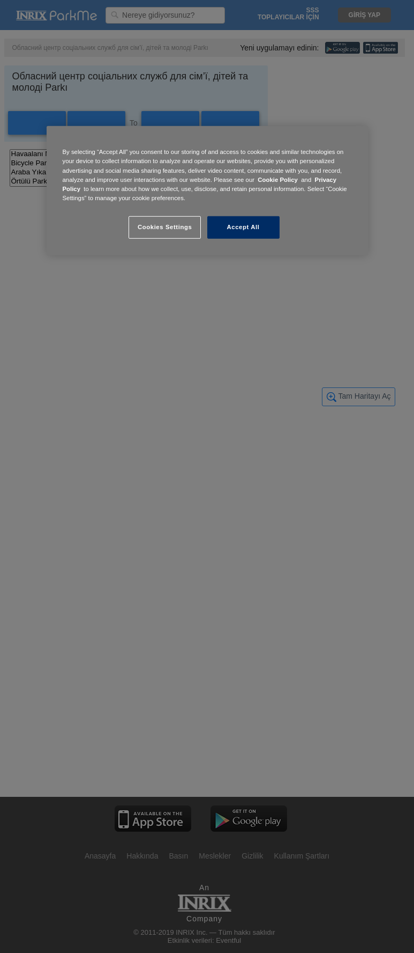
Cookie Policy (278, 179)
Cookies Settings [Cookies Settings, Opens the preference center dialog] (165, 227)
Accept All (243, 227)
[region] (207, 190)
